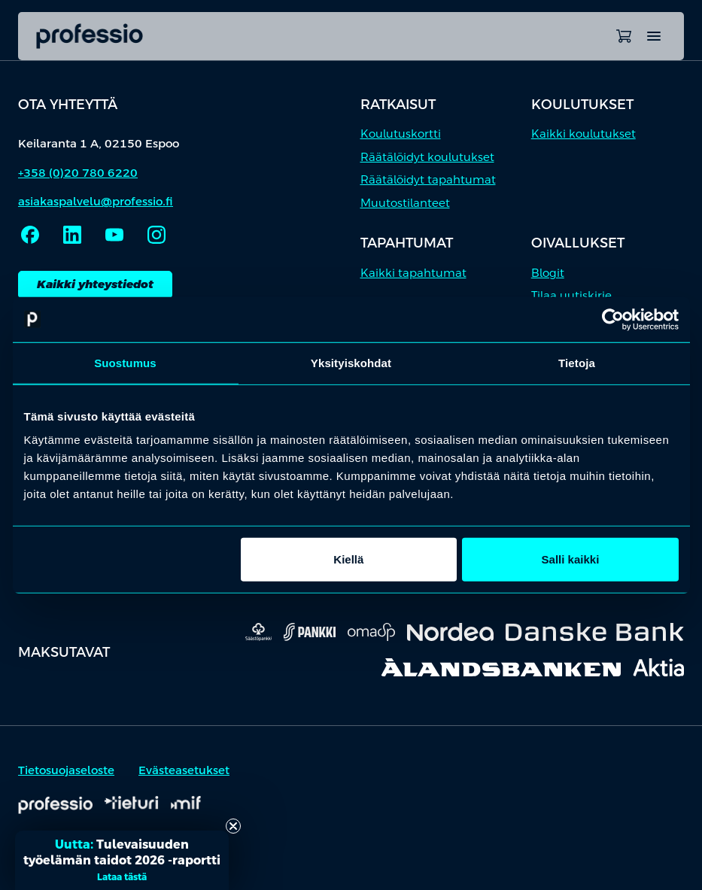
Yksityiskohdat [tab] (351, 362)
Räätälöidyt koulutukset (427, 156)
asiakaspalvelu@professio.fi (95, 201)
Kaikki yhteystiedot (95, 284)
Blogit (547, 272)
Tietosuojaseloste (66, 770)
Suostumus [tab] (125, 362)
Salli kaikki (571, 559)
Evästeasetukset (183, 770)
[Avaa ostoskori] (624, 36)
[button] (122, 860)
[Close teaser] (233, 826)
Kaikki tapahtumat (413, 272)
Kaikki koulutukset (583, 133)
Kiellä (348, 559)
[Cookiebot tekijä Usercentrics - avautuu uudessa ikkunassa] (613, 319)
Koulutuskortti (400, 133)
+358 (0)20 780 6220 (78, 172)
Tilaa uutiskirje (571, 295)
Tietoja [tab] (576, 362)
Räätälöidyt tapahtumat (428, 179)
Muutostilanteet (405, 202)
